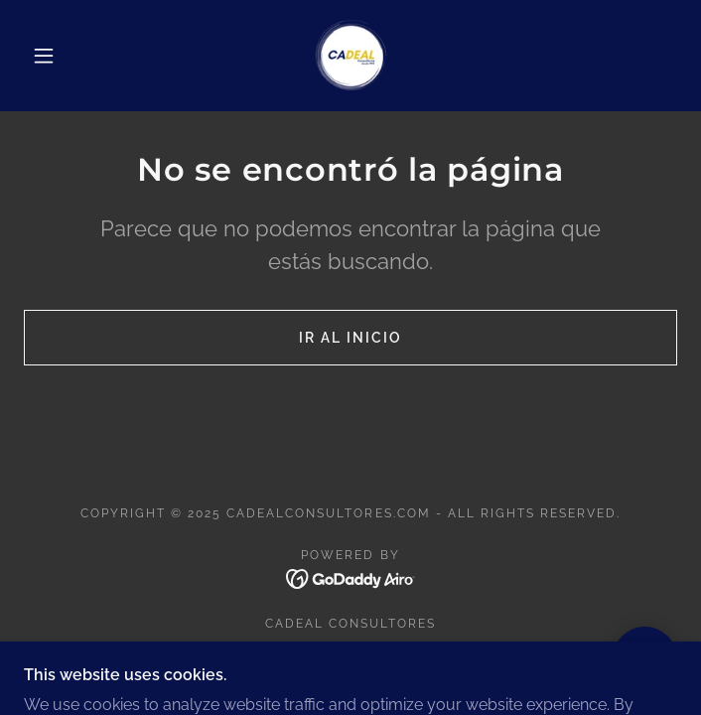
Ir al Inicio (350, 338)
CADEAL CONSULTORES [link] (350, 624)
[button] (56, 55)
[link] (350, 55)
